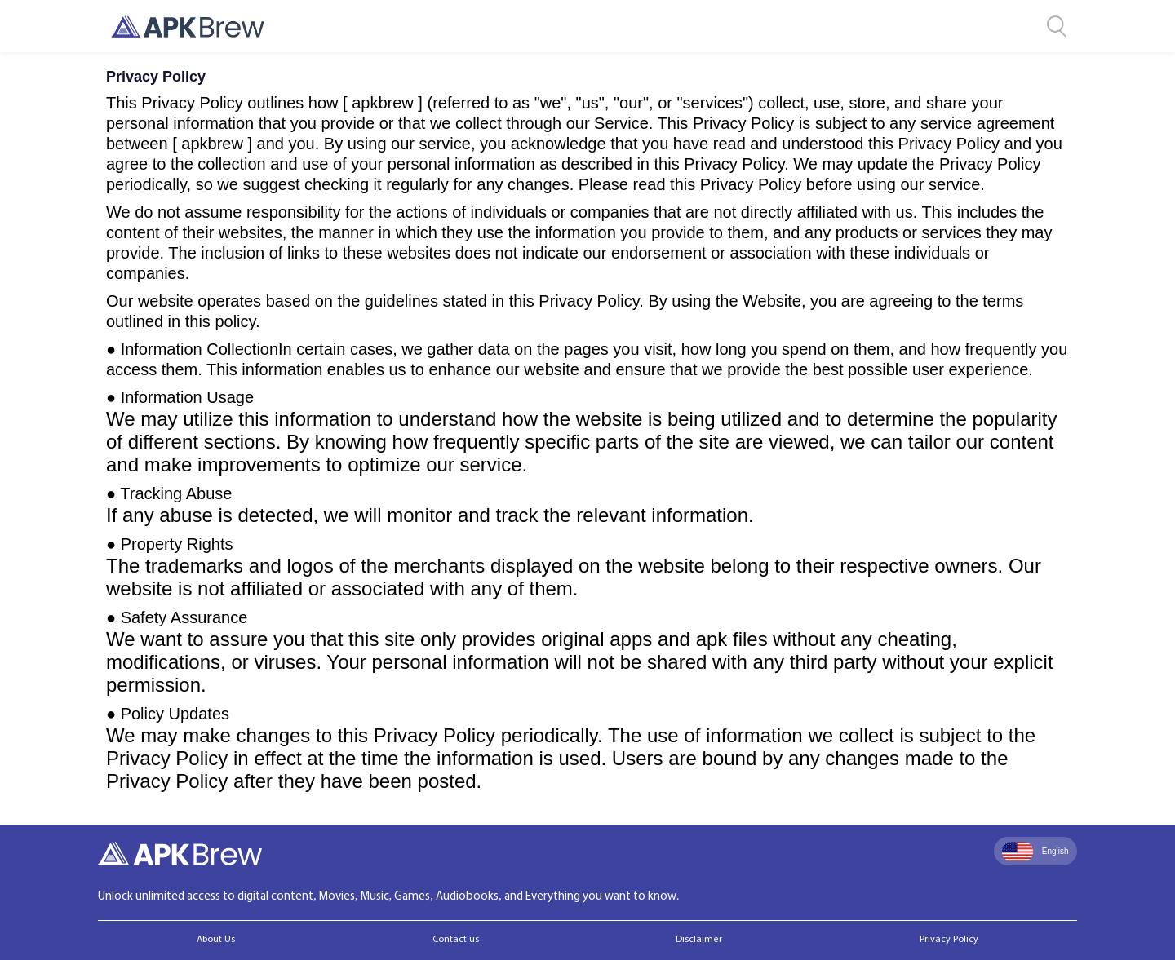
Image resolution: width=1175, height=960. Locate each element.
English (1035, 851)
